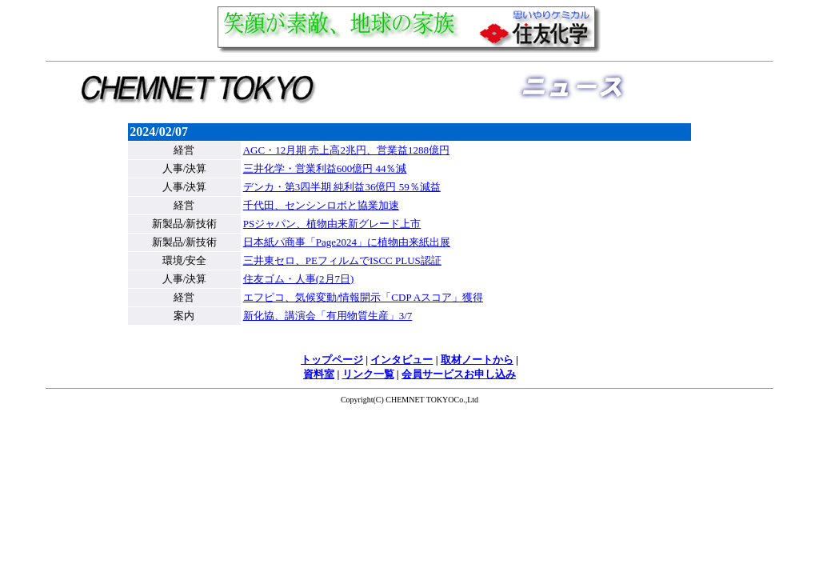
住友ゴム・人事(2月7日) (298, 279)
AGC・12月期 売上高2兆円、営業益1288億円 (346, 150)
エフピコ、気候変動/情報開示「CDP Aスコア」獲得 (363, 297)
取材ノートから (477, 360)
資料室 (318, 374)
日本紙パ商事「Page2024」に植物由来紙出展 (346, 242)
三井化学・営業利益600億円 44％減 (325, 168)
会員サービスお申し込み (459, 374)
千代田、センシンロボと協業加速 (321, 205)
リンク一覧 (368, 374)
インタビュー (401, 360)
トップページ (332, 360)
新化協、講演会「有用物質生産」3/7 (328, 316)
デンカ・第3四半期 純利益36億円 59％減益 (342, 187)
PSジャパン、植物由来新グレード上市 (332, 224)
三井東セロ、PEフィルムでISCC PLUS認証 (342, 260)
